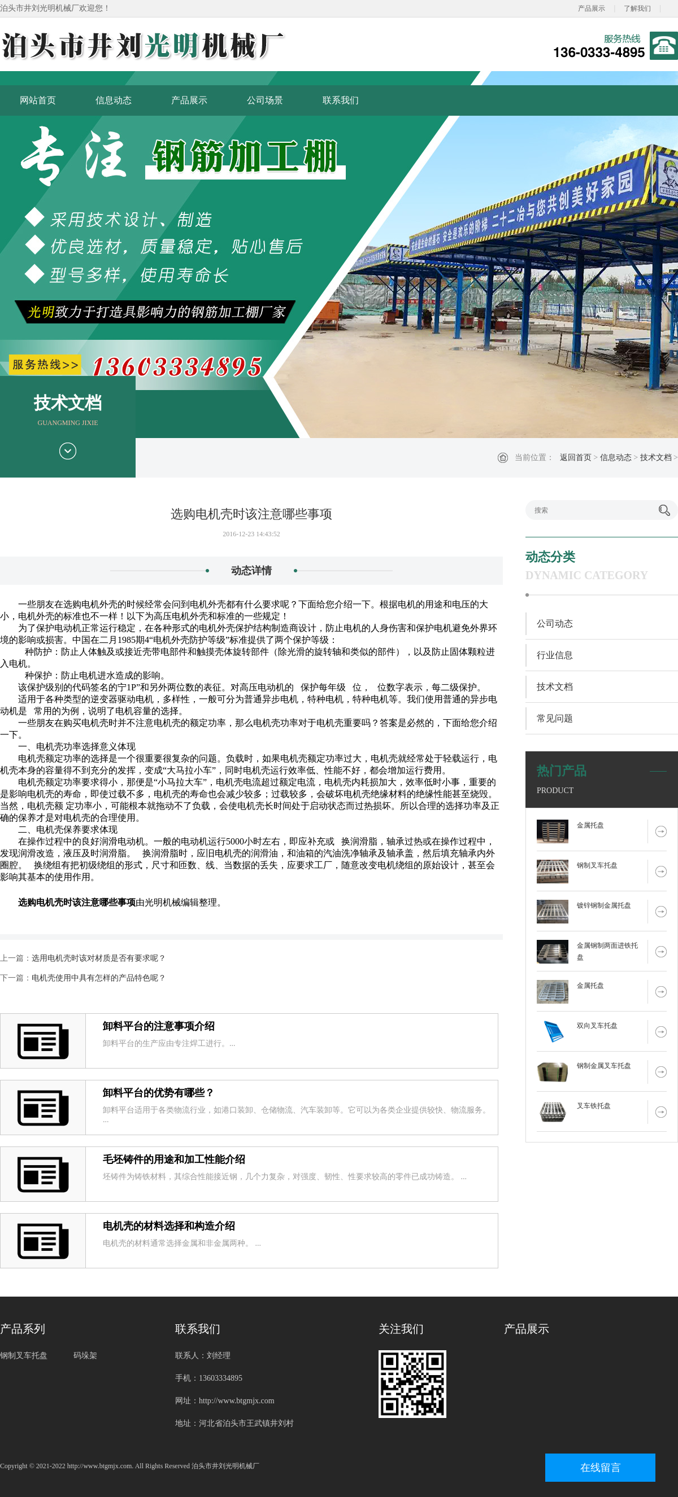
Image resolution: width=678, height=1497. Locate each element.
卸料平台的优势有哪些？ (159, 1092)
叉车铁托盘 (594, 1106)
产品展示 (591, 8)
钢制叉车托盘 (597, 865)
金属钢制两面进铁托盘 (607, 951)
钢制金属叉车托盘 (604, 1066)
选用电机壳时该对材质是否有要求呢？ (99, 958)
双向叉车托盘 (597, 1026)
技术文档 (656, 457)
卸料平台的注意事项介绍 (159, 1026)
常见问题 (555, 718)
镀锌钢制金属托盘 (604, 905)
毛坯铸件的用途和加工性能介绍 (174, 1159)
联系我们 (341, 100)
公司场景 (265, 100)
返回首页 (576, 457)
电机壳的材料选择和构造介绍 (169, 1226)
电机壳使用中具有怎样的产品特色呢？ (99, 978)
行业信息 (555, 655)
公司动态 (555, 623)
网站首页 (38, 100)
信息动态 (113, 100)
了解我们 (637, 8)
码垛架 (85, 1355)
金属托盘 (590, 825)
